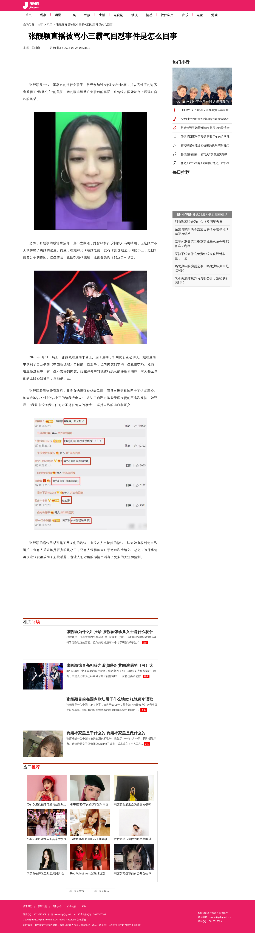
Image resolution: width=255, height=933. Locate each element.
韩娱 (87, 15)
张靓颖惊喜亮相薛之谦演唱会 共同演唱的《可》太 (109, 665)
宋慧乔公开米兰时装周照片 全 (45, 873)
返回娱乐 (104, 891)
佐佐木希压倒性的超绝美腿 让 (133, 839)
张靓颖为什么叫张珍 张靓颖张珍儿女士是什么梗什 (109, 632)
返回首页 (79, 891)
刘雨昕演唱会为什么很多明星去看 (198, 221)
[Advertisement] (90, 69)
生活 (102, 15)
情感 (149, 15)
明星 (58, 15)
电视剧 (118, 15)
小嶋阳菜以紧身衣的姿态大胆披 (46, 839)
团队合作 (57, 906)
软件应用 (167, 15)
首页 (28, 15)
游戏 (214, 15)
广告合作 (71, 906)
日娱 (72, 15)
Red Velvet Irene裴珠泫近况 (87, 873)
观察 (43, 15)
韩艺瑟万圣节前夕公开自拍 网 (133, 873)
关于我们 (27, 906)
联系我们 (42, 906)
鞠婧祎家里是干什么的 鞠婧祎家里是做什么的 (105, 733)
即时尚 (36, 47)
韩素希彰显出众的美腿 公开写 (133, 804)
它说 (84, 906)
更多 (145, 642)
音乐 (185, 15)
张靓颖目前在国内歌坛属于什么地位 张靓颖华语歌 (109, 699)
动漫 (134, 15)
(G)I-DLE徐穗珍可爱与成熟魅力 (46, 804)
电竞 (200, 15)
